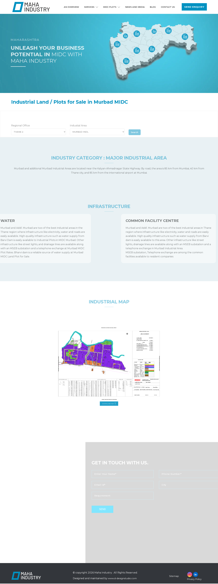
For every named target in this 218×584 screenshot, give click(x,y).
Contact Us (168, 7)
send (109, 510)
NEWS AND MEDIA (135, 7)
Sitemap (174, 576)
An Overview (71, 7)
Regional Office (20, 129)
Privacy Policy (194, 579)
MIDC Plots (111, 7)
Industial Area (78, 129)
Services (91, 7)
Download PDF (109, 388)
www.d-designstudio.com (123, 579)
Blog (153, 7)
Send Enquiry (194, 7)
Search (135, 136)
